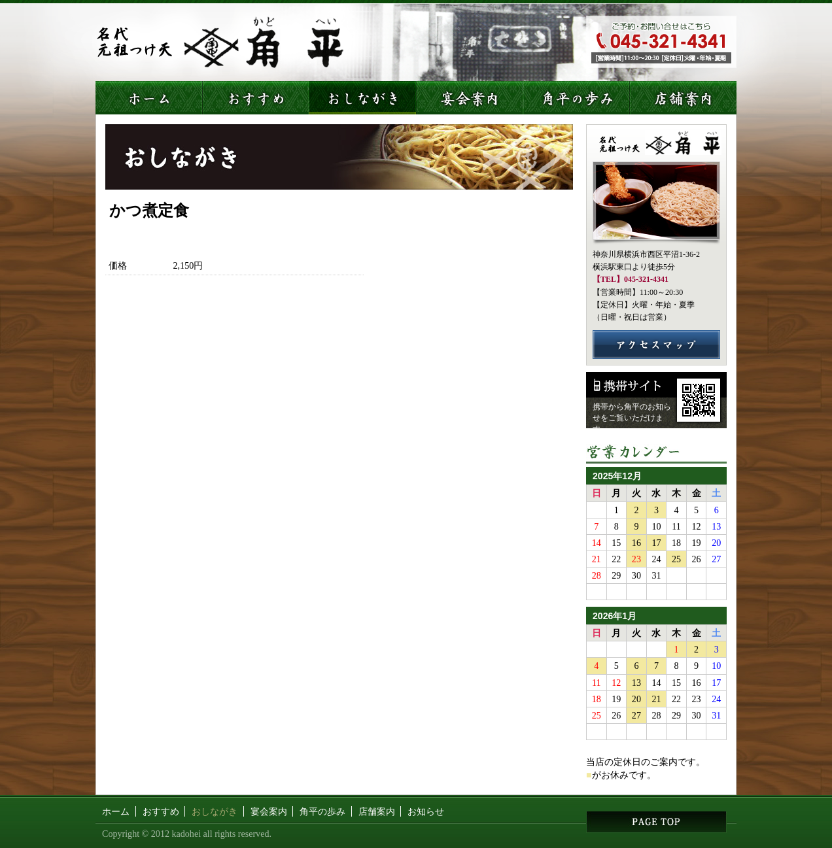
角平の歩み (322, 811)
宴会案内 (269, 811)
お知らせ (425, 811)
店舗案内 (376, 811)
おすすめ (161, 811)
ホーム (116, 811)
